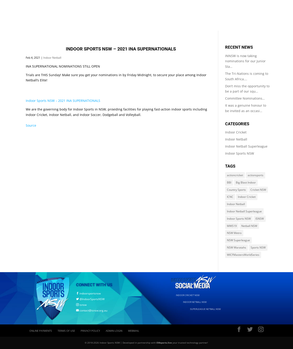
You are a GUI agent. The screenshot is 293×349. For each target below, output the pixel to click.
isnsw (81, 305)
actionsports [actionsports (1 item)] (255, 175)
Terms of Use (66, 330)
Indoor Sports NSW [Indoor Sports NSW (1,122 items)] (239, 219)
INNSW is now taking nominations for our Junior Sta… (245, 61)
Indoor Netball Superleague (246, 146)
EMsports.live (164, 342)
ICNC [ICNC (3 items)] (230, 197)
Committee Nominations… (245, 98)
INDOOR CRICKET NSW (188, 295)
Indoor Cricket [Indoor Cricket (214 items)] (247, 197)
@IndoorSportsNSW (90, 299)
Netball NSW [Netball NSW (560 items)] (249, 226)
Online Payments (40, 330)
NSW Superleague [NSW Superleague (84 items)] (238, 240)
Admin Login (114, 330)
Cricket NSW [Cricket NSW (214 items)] (258, 190)
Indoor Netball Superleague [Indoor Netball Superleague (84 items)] (244, 211)
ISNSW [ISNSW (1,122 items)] (259, 219)
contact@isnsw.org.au (91, 310)
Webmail (133, 330)
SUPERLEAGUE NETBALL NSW (205, 309)
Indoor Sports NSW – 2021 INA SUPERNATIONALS (63, 100)
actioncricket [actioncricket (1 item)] (235, 175)
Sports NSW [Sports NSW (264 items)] (258, 247)
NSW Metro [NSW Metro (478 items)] (234, 233)
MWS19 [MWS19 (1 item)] (232, 226)
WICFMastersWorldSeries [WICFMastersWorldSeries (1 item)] (243, 255)
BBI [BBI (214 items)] (229, 182)
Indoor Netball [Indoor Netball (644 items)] (236, 204)
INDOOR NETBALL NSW (195, 302)
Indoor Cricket (236, 132)
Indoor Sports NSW (239, 153)
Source (31, 125)
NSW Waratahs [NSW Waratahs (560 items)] (236, 247)
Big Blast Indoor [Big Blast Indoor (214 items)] (246, 182)
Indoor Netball (52, 58)
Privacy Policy (90, 330)
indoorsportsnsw (88, 293)
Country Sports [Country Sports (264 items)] (236, 190)
